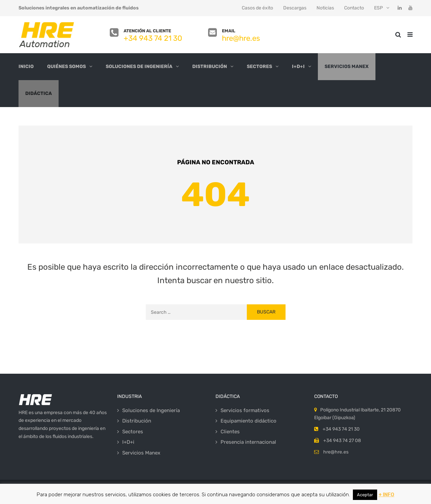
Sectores (259, 66)
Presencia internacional (248, 442)
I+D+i (298, 66)
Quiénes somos (66, 66)
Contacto (354, 8)
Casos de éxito (257, 8)
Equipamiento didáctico (248, 421)
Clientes (230, 432)
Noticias (325, 8)
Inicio (26, 66)
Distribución (209, 66)
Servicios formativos (245, 410)
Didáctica (38, 93)
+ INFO (386, 495)
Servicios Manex (347, 66)
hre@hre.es (241, 38)
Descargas (294, 8)
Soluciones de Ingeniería (139, 66)
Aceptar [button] (365, 494)
